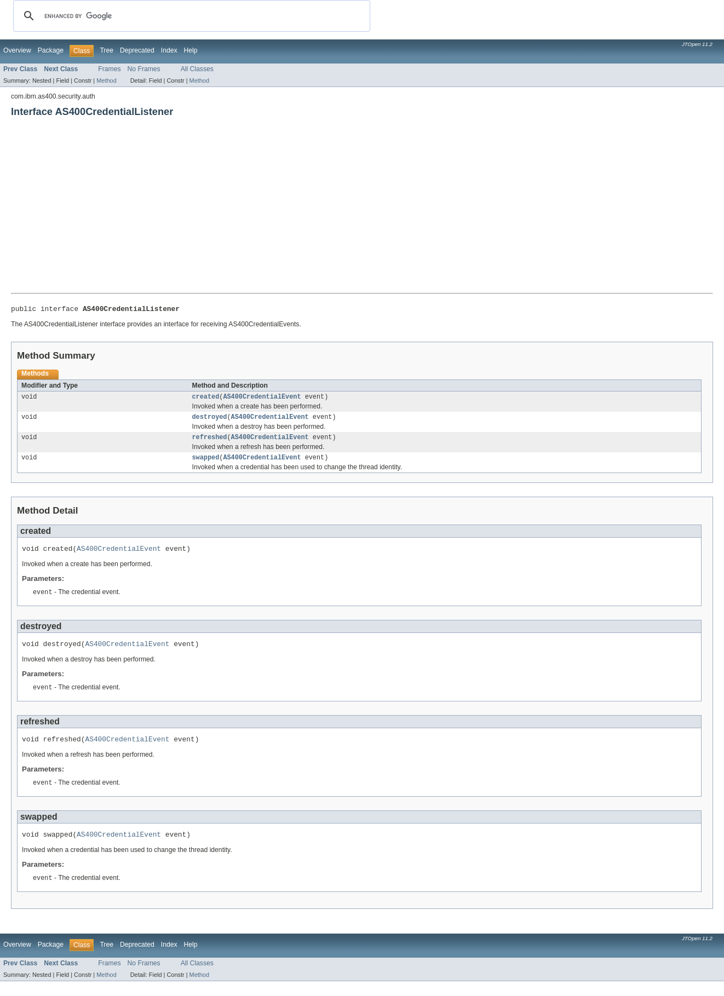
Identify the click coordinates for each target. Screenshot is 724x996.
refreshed (209, 441)
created (206, 399)
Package (51, 50)
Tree (106, 50)
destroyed (209, 420)
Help (191, 50)
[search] (190, 15)
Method (106, 80)
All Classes (197, 69)
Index (169, 50)
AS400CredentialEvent (262, 399)
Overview (17, 50)
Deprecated (137, 50)
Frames (109, 69)
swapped (206, 463)
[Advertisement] (362, 210)
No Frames (144, 69)
